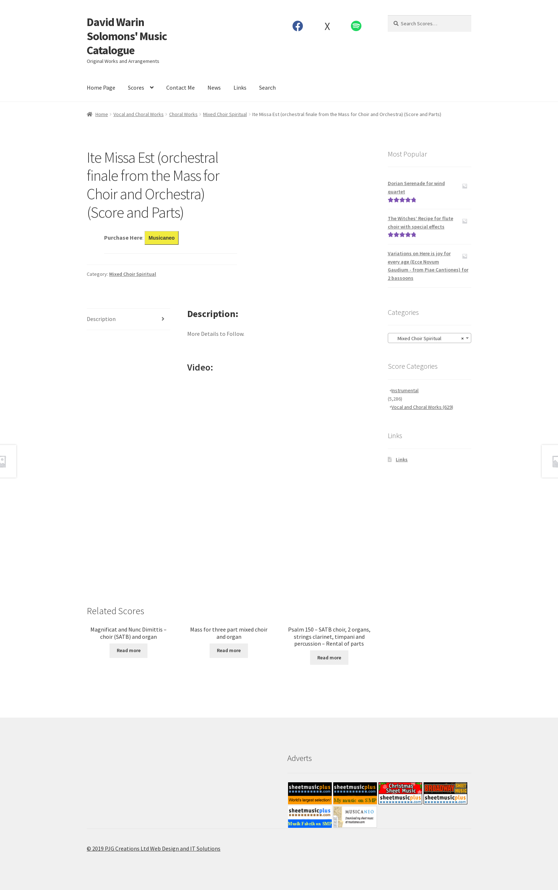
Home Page (101, 87)
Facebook (298, 26)
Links (239, 87)
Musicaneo (162, 238)
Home (101, 114)
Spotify (356, 26)
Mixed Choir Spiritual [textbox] (427, 338)
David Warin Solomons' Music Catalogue (127, 36)
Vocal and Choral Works (138, 114)
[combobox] (429, 338)
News (214, 87)
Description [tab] (101, 318)
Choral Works (183, 114)
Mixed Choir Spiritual (225, 114)
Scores (136, 87)
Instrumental (404, 390)
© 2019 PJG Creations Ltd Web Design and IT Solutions (153, 848)
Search (267, 87)
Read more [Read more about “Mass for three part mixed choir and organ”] (229, 650)
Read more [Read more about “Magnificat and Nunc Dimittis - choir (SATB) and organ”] (129, 650)
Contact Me (180, 87)
